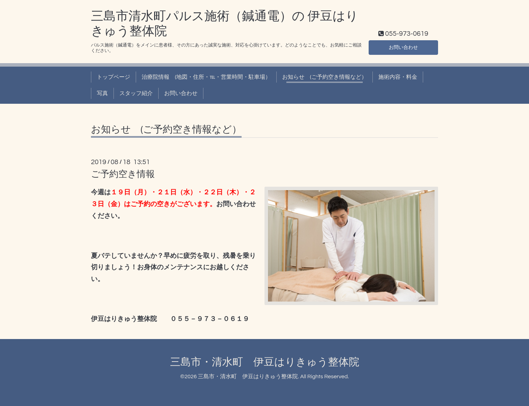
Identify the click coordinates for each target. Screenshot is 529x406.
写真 (102, 93)
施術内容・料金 (397, 77)
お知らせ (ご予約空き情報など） (324, 77)
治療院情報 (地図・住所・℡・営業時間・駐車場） (206, 77)
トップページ (113, 77)
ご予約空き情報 (123, 174)
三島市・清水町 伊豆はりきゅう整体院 (264, 362)
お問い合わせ (403, 47)
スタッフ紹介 (136, 93)
